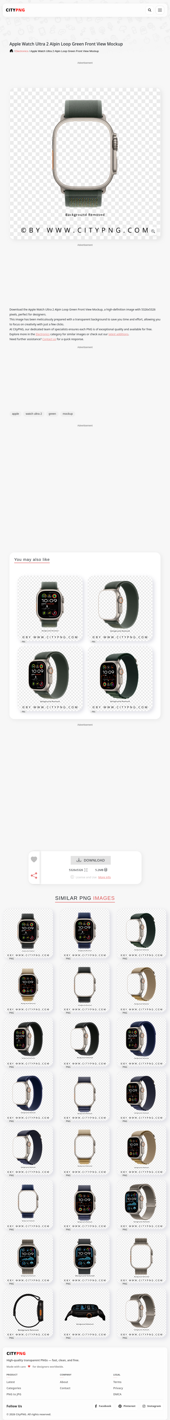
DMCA (117, 1394)
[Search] (149, 10)
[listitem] (103, 1406)
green (52, 413)
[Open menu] (160, 10)
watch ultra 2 (34, 413)
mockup (68, 413)
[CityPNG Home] (15, 10)
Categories (14, 1388)
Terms (117, 1382)
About (64, 1382)
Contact (65, 1388)
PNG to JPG (14, 1394)
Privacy (118, 1388)
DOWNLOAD (91, 860)
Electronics (43, 334)
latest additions (118, 334)
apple (15, 413)
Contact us (49, 339)
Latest (11, 1382)
